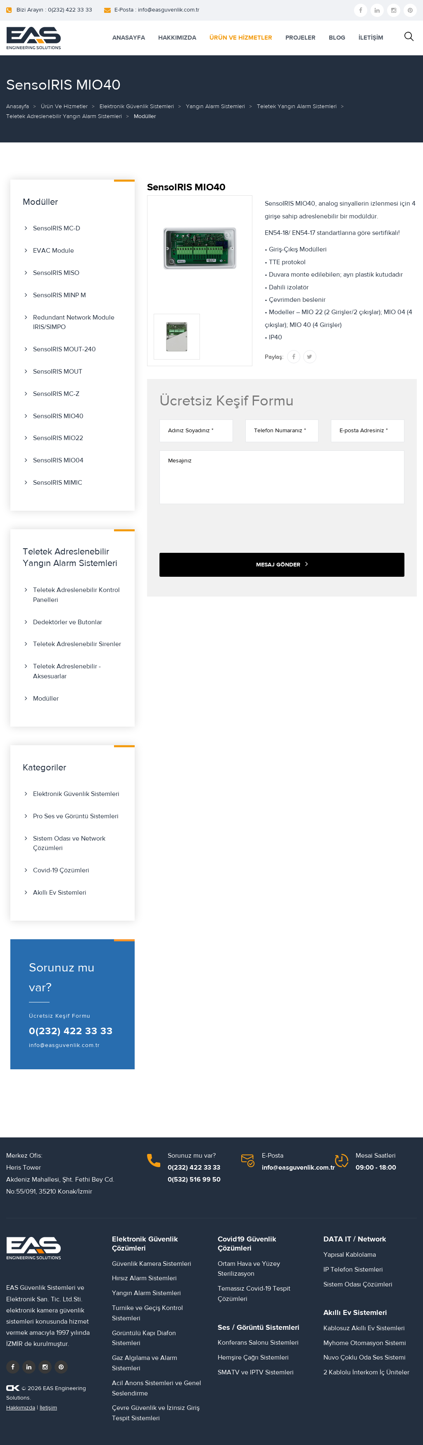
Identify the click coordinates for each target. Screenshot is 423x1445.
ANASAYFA (128, 38)
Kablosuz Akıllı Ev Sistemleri (364, 1328)
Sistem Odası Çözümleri (357, 1284)
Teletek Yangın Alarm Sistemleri (297, 106)
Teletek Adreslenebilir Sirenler (77, 644)
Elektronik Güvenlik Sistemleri (137, 106)
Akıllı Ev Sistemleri (59, 892)
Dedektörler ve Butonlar (67, 622)
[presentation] (222, 528)
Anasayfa (17, 106)
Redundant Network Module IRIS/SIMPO (73, 322)
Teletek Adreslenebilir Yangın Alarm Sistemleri (64, 116)
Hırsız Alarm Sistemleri (144, 1278)
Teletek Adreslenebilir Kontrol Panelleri (76, 595)
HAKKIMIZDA (177, 38)
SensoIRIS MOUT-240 (64, 349)
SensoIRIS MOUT (57, 371)
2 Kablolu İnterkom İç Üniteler (366, 1372)
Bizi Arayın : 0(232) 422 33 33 (54, 10)
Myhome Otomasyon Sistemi (364, 1343)
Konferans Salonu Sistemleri (258, 1342)
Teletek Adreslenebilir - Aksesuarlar (67, 671)
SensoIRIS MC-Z (56, 394)
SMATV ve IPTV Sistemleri (256, 1372)
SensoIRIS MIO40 (58, 416)
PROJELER (300, 38)
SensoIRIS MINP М (59, 295)
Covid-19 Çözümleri (61, 870)
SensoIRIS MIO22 (58, 438)
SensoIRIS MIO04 (58, 460)
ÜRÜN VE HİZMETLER (240, 38)
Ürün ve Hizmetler (64, 106)
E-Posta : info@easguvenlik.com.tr (157, 10)
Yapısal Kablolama (349, 1255)
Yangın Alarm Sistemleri (215, 106)
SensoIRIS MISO (56, 273)
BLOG (337, 38)
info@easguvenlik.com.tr (64, 1045)
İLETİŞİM (371, 38)
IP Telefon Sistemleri (353, 1269)
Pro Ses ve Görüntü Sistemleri (76, 816)
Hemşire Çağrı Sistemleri (253, 1357)
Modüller (46, 698)
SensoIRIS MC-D (56, 228)
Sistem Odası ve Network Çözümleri (69, 843)
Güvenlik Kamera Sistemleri (151, 1264)
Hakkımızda (20, 1408)
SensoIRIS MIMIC (57, 483)
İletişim (48, 1408)
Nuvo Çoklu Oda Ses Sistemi (364, 1357)
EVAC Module (53, 250)
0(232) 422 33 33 (71, 1031)
